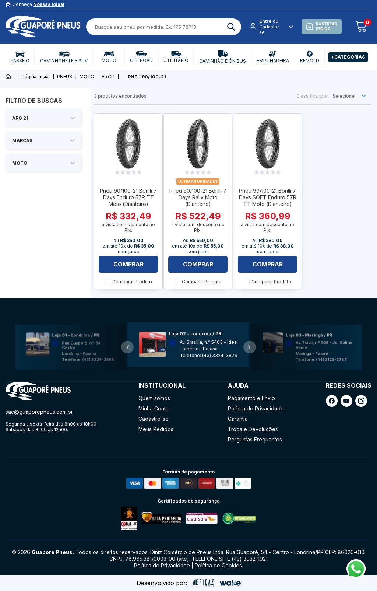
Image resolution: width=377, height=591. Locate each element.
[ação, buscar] (231, 26)
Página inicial (36, 76)
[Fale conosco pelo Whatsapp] (356, 576)
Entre (265, 21)
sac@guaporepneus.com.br (39, 412)
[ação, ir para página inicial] (38, 391)
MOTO (87, 76)
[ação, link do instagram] (361, 401)
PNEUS (64, 76)
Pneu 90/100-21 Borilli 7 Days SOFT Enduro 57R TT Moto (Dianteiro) (267, 197)
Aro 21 (108, 76)
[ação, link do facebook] (332, 401)
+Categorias (348, 57)
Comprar (128, 264)
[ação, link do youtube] (346, 401)
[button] (249, 347)
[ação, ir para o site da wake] (230, 583)
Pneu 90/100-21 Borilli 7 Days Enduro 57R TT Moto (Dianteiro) (128, 197)
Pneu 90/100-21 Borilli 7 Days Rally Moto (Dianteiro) (197, 197)
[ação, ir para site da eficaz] (203, 583)
